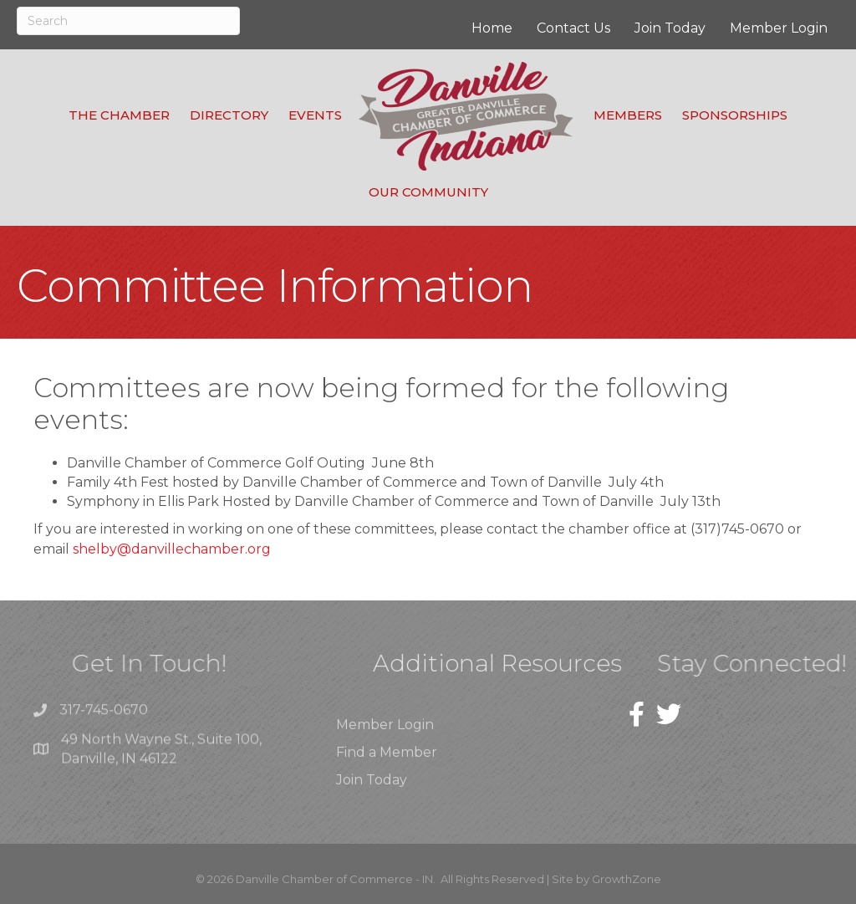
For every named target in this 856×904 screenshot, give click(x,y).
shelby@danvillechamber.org (172, 549)
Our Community (428, 192)
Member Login (779, 28)
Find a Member (386, 771)
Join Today (670, 28)
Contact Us (573, 28)
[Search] (128, 21)
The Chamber (119, 115)
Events (315, 115)
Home (491, 28)
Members (628, 115)
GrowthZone (626, 879)
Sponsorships (734, 115)
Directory (229, 115)
